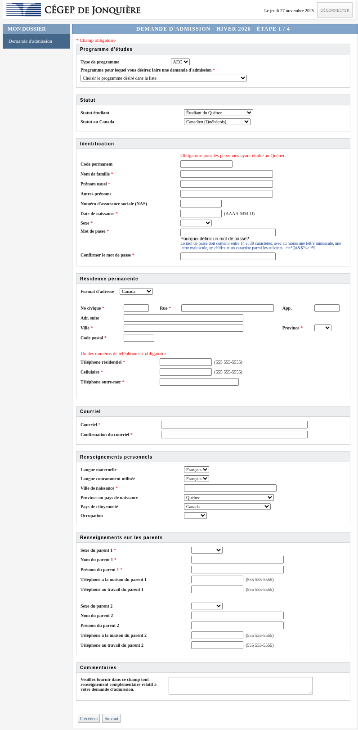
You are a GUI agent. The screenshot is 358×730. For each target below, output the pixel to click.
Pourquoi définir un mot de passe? (214, 238)
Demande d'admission (30, 41)
